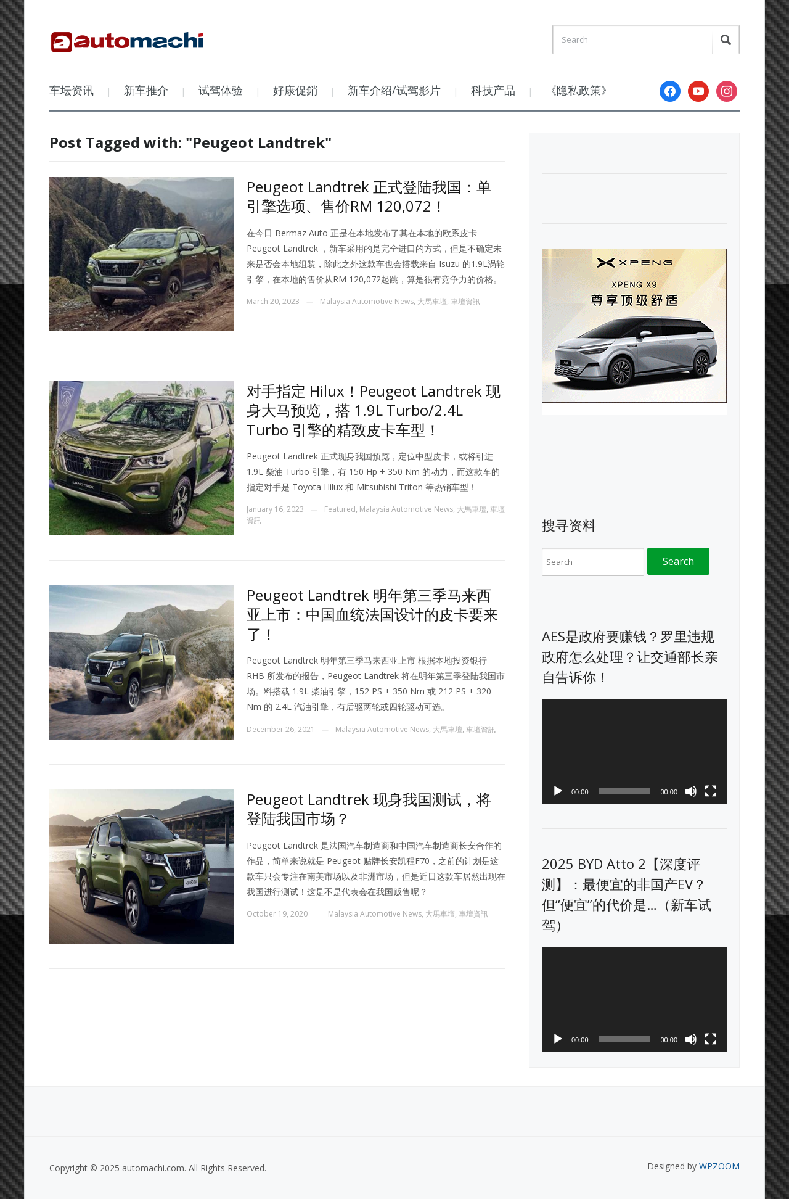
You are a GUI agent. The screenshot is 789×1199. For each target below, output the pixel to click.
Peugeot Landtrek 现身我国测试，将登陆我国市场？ (369, 808)
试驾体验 (220, 90)
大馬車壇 (432, 301)
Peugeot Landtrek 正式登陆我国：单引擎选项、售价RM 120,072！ (369, 196)
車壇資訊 (465, 301)
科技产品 (493, 90)
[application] (634, 751)
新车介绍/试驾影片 (394, 90)
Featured (340, 509)
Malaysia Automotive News (367, 301)
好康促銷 (295, 90)
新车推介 (146, 90)
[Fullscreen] (711, 791)
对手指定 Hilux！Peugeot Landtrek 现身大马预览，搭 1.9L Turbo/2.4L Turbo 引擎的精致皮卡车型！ (374, 410)
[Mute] (691, 791)
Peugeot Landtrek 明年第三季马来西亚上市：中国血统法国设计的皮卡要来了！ (372, 614)
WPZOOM (719, 1166)
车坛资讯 (71, 90)
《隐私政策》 (579, 90)
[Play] (558, 791)
